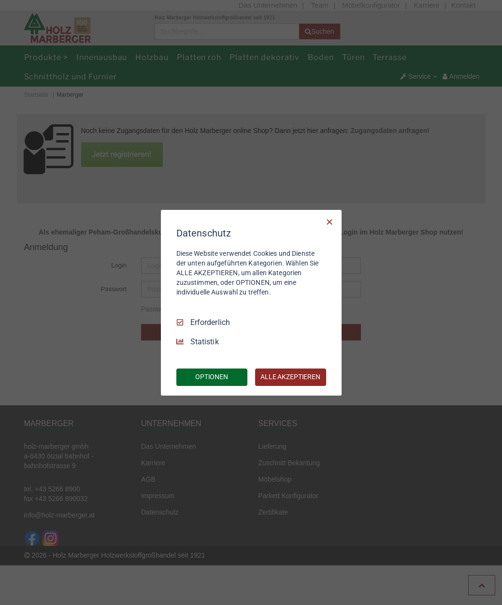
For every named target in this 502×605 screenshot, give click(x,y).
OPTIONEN (211, 377)
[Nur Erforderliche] (329, 221)
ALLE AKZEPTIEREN (290, 377)
